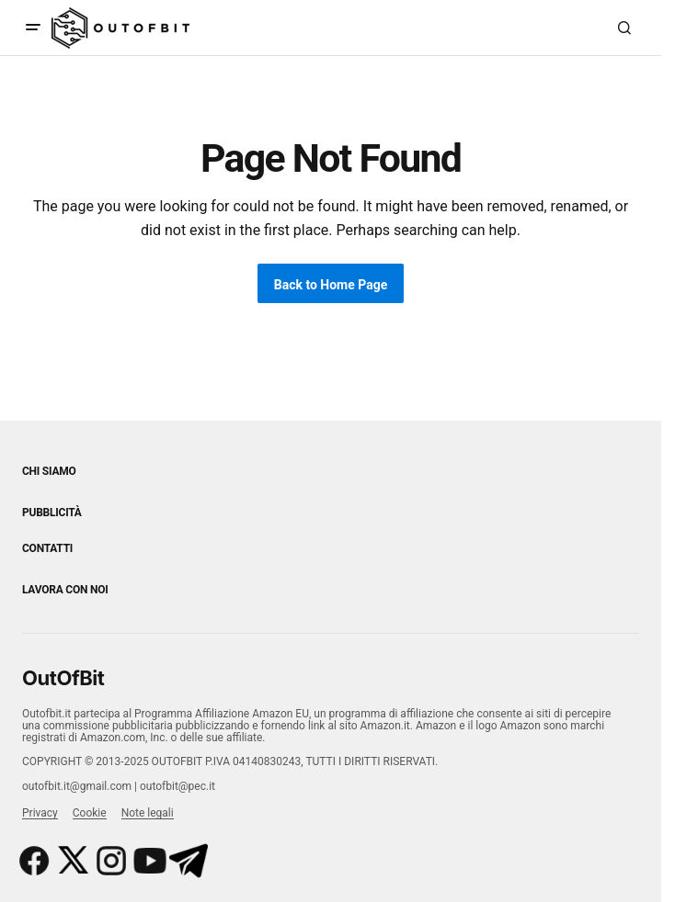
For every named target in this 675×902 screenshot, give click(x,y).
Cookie (90, 812)
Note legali (147, 812)
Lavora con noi (65, 589)
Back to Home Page (331, 284)
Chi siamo (49, 471)
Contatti (47, 548)
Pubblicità (52, 512)
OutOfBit (63, 678)
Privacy (40, 812)
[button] (33, 28)
